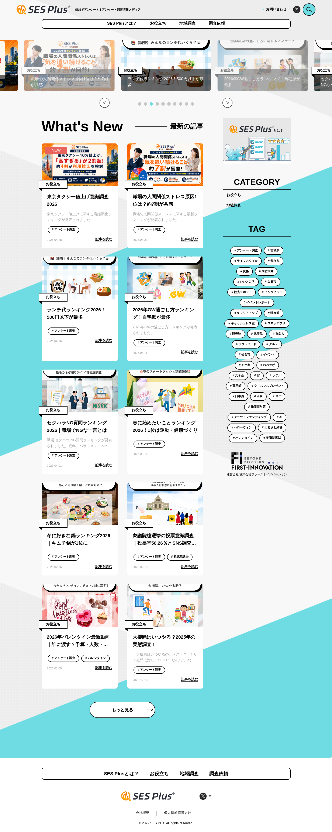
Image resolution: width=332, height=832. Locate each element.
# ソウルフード (246, 344)
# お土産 (244, 365)
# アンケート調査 (63, 229)
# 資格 (245, 271)
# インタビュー (272, 292)
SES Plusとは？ (122, 23)
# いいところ (246, 281)
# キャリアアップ (246, 313)
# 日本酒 (238, 396)
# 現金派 (273, 313)
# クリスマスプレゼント (268, 385)
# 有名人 (278, 333)
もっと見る (132, 709)
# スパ (277, 396)
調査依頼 (217, 23)
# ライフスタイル (246, 260)
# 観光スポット (242, 292)
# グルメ (272, 344)
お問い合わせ (276, 9)
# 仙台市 (244, 354)
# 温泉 (258, 396)
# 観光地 (235, 333)
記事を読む (103, 239)
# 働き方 (273, 260)
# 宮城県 (273, 250)
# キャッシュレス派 (242, 323)
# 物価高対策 (257, 406)
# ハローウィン (242, 427)
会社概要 (142, 813)
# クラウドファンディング (249, 417)
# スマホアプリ (275, 323)
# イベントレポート (257, 302)
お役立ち (158, 23)
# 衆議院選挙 (180, 556)
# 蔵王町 (236, 385)
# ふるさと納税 (272, 427)
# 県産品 (257, 333)
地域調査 (187, 23)
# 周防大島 (266, 271)
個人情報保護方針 (177, 813)
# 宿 (257, 375)
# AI (279, 417)
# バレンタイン (95, 658)
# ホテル (275, 375)
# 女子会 (238, 375)
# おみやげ (267, 365)
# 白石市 (270, 281)
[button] (140, 104)
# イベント (267, 354)
